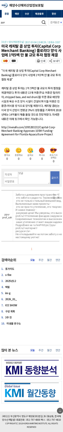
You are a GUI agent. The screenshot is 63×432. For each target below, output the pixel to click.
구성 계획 (8, 311)
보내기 (56, 61)
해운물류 (39, 13)
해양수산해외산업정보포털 (26, 5)
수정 (54, 196)
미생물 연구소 (11, 323)
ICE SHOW (9, 305)
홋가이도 (7, 268)
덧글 (13, 61)
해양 (17, 13)
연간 (58, 259)
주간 (41, 259)
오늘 (32, 259)
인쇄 (43, 61)
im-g (6, 293)
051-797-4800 (33, 419)
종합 (7, 13)
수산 (27, 13)
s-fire (6, 274)
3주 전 (6, 317)
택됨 (5, 287)
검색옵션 (54, 22)
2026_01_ (9, 299)
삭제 (58, 196)
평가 (5, 61)
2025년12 (8, 280)
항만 (54, 13)
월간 (49, 259)
